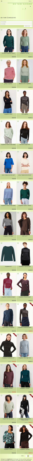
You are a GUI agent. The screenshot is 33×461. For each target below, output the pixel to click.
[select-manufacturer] (16, 22)
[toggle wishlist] (1, 30)
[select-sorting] (28, 26)
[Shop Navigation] (1, 1)
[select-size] (16, 24)
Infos (30, 1)
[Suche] (30, 6)
